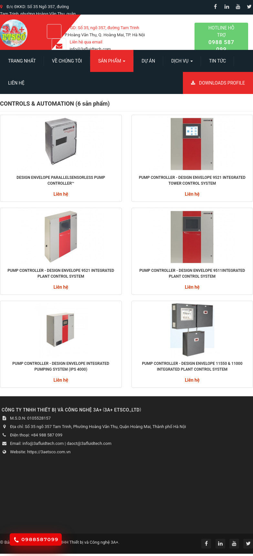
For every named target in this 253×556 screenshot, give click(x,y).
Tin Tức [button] (217, 61)
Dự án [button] (148, 61)
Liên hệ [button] (16, 83)
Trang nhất (22, 61)
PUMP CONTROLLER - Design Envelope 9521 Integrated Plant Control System (60, 273)
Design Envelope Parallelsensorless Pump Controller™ (60, 180)
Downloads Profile (218, 83)
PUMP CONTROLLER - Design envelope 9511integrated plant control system (192, 273)
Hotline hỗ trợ (221, 39)
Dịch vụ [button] (182, 62)
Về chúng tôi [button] (67, 61)
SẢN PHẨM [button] (112, 62)
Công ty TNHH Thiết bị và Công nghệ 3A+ (80, 542)
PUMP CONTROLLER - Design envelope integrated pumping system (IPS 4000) (60, 366)
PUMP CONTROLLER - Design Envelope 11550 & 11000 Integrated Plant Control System (192, 366)
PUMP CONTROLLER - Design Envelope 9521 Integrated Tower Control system (192, 180)
